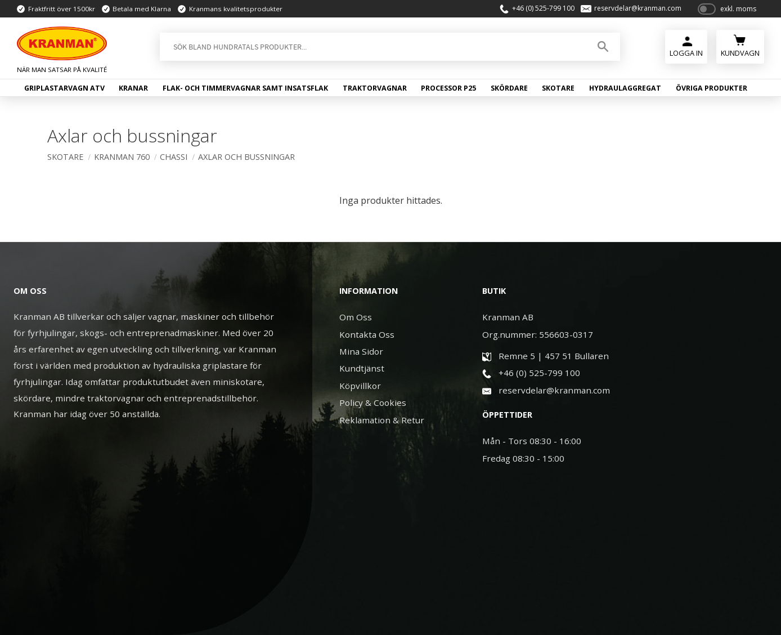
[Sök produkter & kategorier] (372, 47)
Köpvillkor (360, 385)
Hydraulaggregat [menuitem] (625, 88)
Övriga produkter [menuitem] (711, 88)
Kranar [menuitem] (133, 88)
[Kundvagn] (740, 45)
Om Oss (355, 317)
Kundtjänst (361, 368)
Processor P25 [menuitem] (448, 88)
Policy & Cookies (372, 402)
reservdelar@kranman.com (636, 9)
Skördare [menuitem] (509, 88)
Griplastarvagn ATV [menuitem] (64, 88)
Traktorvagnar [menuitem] (375, 88)
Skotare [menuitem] (558, 88)
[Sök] (603, 47)
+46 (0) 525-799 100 (541, 9)
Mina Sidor (361, 351)
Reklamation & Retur (381, 420)
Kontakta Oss (366, 334)
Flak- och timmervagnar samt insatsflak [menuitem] (245, 88)
